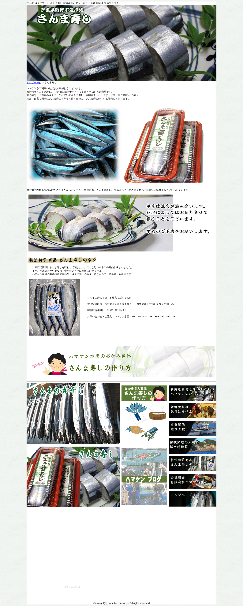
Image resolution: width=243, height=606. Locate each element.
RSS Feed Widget (72, 587)
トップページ (34, 82)
